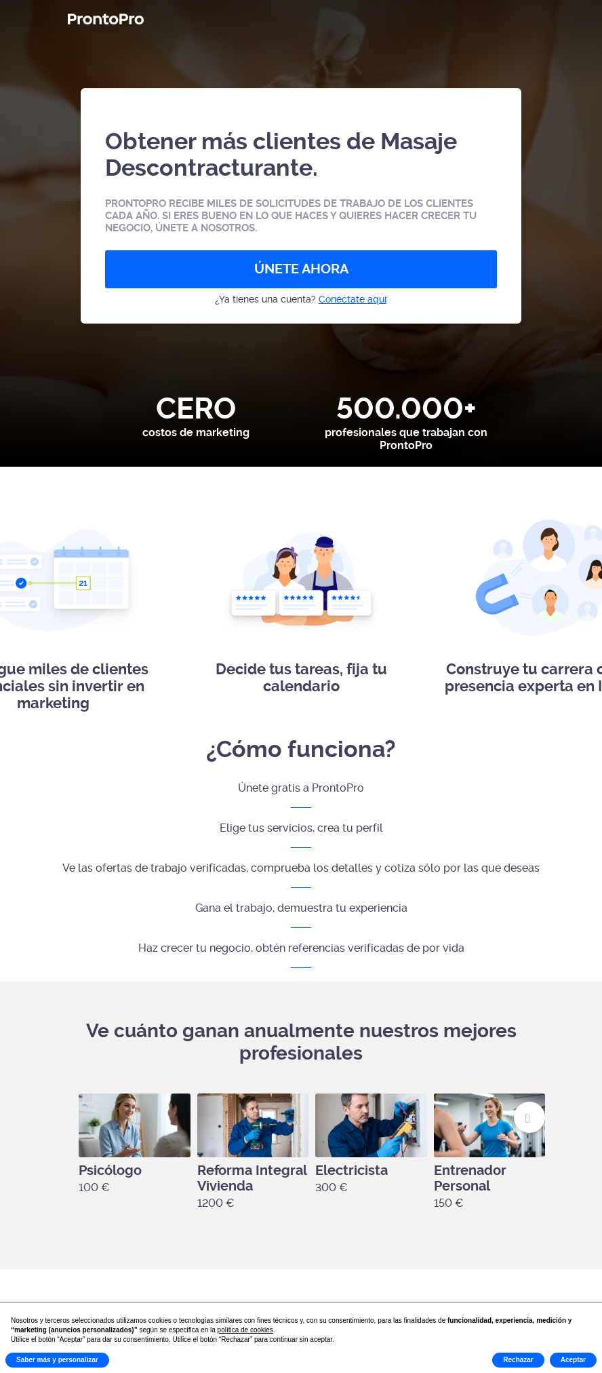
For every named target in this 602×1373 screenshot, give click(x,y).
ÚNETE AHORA (301, 269)
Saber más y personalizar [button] (57, 1360)
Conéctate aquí (352, 299)
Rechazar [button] (518, 1360)
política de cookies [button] (245, 1330)
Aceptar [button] (573, 1360)
